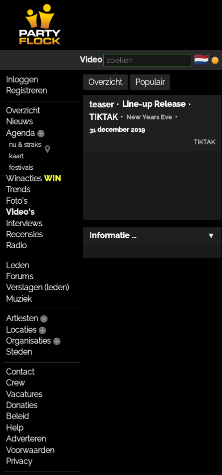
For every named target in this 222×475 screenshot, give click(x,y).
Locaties (21, 330)
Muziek (18, 299)
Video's (20, 212)
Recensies (24, 234)
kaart (16, 156)
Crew (15, 383)
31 (92, 130)
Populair (150, 82)
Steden (19, 352)
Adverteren (26, 439)
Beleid (17, 416)
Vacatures (24, 394)
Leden (17, 265)
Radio (16, 245)
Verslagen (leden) (37, 287)
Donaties (21, 405)
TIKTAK (103, 117)
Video (91, 59)
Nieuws (19, 121)
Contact (20, 372)
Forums (19, 276)
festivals (21, 167)
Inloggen (22, 79)
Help (14, 428)
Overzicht (23, 110)
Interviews (24, 223)
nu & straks (25, 144)
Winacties (33, 178)
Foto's (16, 201)
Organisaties (28, 341)
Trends (18, 189)
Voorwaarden (30, 450)
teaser (101, 104)
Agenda (20, 133)
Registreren (26, 90)
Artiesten (22, 318)
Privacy (19, 461)
